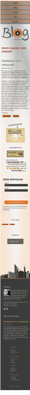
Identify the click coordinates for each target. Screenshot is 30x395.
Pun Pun (12, 353)
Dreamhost (13, 377)
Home (15, 3)
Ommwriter (13, 370)
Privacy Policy (6, 209)
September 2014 (14, 241)
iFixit (12, 361)
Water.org (13, 350)
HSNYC (11, 386)
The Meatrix (13, 362)
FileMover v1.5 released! (11, 63)
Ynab (12, 371)
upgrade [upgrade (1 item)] (12, 224)
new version (6, 116)
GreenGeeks (13, 378)
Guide (15, 12)
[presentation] (15, 195)
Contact (15, 22)
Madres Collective (15, 352)
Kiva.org (13, 349)
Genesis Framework (15, 379)
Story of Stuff (14, 358)
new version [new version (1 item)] (5, 224)
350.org (12, 360)
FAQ (15, 17)
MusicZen (25, 78)
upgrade (15, 116)
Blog (15, 8)
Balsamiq (13, 369)
